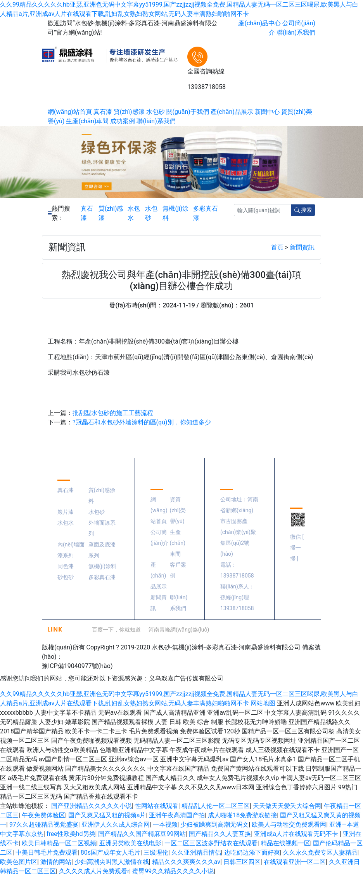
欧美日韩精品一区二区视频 (59, 843)
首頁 (277, 247)
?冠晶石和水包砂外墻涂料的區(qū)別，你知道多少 (142, 422)
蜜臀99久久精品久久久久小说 (173, 871)
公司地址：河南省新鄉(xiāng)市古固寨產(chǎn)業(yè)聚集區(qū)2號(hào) (239, 526)
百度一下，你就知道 (116, 629)
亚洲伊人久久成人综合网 (115, 824)
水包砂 (155, 111)
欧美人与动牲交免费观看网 (289, 824)
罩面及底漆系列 (102, 549)
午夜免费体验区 (43, 815)
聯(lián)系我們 (296, 32)
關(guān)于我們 (187, 111)
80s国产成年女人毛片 (110, 852)
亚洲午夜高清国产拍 (177, 815)
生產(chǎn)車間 (87, 121)
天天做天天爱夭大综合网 (287, 806)
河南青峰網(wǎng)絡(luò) (179, 629)
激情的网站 (55, 862)
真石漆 (102, 111)
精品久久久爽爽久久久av (186, 862)
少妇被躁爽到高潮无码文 (214, 824)
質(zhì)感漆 (129, 111)
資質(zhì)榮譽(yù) (178, 510)
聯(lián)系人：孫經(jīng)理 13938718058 (237, 597)
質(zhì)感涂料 (102, 495)
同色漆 (65, 566)
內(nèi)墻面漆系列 (71, 549)
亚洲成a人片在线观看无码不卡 (297, 834)
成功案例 (122, 121)
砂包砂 (65, 577)
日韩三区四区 (242, 862)
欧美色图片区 (18, 862)
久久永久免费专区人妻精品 (320, 852)
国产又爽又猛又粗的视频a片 (107, 815)
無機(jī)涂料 (175, 213)
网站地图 (263, 703)
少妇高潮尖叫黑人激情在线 (111, 862)
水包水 (134, 213)
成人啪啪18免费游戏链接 (242, 815)
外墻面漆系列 (102, 528)
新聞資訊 (302, 247)
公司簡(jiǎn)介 (159, 537)
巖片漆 (65, 512)
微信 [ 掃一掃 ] (297, 548)
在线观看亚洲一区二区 (295, 862)
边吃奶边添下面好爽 (252, 852)
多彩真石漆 (205, 213)
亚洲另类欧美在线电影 (130, 843)
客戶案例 (178, 570)
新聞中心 (267, 111)
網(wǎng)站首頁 (70, 111)
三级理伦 (155, 852)
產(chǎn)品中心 (259, 23)
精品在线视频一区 (285, 843)
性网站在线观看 (156, 806)
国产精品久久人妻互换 (220, 834)
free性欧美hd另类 (71, 834)
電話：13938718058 (237, 570)
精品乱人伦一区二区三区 (216, 806)
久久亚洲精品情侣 (196, 852)
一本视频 (165, 824)
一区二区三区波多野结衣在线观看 (211, 843)
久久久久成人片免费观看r (94, 871)
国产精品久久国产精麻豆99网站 (142, 834)
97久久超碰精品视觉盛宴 (43, 824)
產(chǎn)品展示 (232, 111)
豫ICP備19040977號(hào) (77, 666)
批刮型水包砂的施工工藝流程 (113, 413)
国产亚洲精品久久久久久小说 (91, 806)
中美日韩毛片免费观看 (47, 852)
